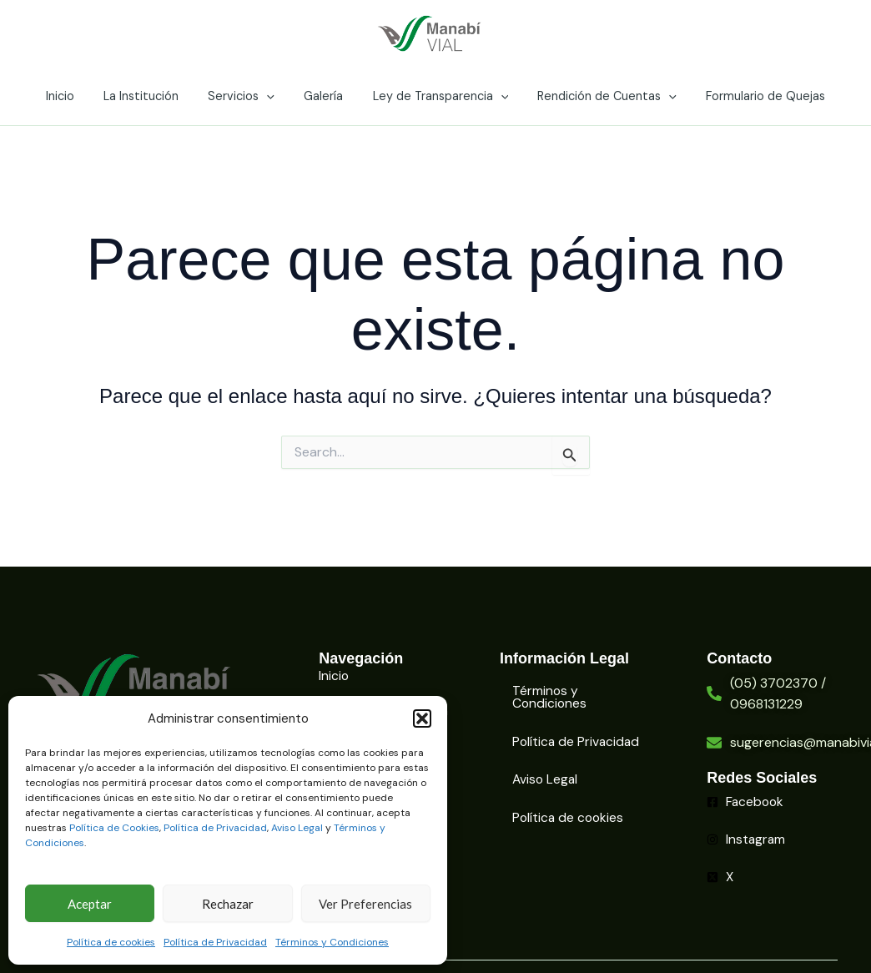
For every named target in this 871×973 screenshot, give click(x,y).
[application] (272, 96)
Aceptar (90, 903)
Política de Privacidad (215, 827)
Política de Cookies (114, 827)
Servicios (247, 96)
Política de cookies (111, 942)
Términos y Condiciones (332, 942)
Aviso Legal (297, 827)
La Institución (151, 95)
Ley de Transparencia (435, 96)
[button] (422, 718)
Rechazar (228, 903)
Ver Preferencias (365, 903)
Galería (323, 95)
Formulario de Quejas (749, 95)
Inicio (76, 95)
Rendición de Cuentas (596, 96)
